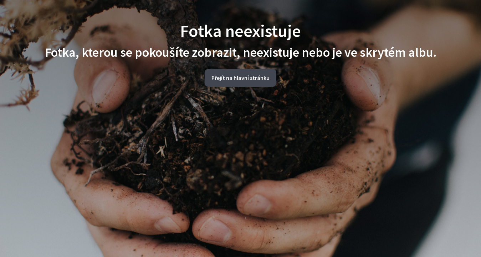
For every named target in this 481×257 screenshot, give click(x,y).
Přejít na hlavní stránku (240, 77)
